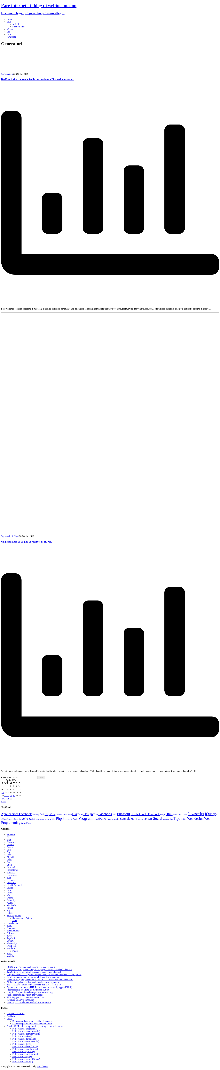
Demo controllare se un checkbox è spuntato (32, 1021)
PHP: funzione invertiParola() (25, 1041)
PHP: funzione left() (21, 1044)
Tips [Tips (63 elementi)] (176, 818)
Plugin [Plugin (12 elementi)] (75, 819)
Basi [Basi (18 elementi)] (42, 814)
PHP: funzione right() (22, 1056)
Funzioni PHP (18, 26)
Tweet (9, 936)
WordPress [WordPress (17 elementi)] (26, 823)
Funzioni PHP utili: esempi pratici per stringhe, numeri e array (35, 1026)
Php (8, 910)
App (9, 849)
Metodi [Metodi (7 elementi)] (47, 819)
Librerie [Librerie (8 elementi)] (15, 819)
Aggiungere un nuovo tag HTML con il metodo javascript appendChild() (39, 987)
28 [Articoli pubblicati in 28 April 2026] (5, 798)
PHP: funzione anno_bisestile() (26, 1031)
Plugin (15, 951)
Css (8, 32)
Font (9, 877)
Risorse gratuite (14, 915)
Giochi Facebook (14, 885)
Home (9, 19)
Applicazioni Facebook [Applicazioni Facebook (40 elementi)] (16, 814)
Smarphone (12, 928)
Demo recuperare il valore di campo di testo (32, 1023)
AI (8, 837)
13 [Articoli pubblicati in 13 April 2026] (3, 792)
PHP (9, 21)
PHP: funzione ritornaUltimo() (26, 1059)
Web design (12, 943)
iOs (8, 895)
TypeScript (12, 938)
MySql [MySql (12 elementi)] (52, 819)
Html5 (9, 892)
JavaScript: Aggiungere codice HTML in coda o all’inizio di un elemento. (40, 979)
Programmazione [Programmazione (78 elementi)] (92, 818)
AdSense (11, 834)
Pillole (10, 913)
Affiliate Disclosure (15, 1013)
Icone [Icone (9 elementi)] (179, 814)
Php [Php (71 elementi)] (59, 818)
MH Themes (42, 1066)
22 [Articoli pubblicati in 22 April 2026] (8, 795)
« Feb (3, 801)
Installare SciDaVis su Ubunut (20, 1000)
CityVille (11, 857)
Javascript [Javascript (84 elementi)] (196, 813)
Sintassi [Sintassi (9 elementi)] (140, 819)
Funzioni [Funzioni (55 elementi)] (123, 814)
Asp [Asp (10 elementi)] (37, 814)
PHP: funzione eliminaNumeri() (26, 1034)
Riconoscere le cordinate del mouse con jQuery (28, 990)
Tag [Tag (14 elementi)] (171, 819)
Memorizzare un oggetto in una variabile (25, 995)
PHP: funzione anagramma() (25, 1029)
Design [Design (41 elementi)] (88, 814)
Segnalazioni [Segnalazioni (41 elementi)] (128, 818)
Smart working (13, 930)
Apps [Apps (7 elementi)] (34, 814)
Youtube (10, 956)
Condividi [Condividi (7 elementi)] (59, 814)
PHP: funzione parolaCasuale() (26, 1049)
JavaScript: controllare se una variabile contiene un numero (33, 977)
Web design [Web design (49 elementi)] (195, 818)
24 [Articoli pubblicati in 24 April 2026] (14, 795)
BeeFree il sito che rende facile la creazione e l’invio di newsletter (37, 79)
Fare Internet (12, 870)
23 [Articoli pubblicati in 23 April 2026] (11, 795)
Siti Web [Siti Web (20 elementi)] (148, 818)
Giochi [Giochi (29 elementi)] (135, 814)
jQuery (10, 29)
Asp (8, 852)
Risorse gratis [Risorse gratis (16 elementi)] (113, 819)
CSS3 (9, 865)
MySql (10, 908)
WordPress (11, 948)
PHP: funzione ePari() (22, 1036)
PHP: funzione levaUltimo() (25, 1046)
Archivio (11, 1016)
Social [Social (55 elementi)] (157, 818)
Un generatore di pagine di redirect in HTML (26, 541)
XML (9, 953)
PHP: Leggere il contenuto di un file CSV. (25, 997)
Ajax (9, 839)
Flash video (12, 875)
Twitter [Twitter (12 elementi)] (184, 819)
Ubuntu (10, 941)
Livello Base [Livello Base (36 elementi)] (27, 818)
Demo (9, 1018)
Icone (14, 920)
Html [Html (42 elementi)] (169, 814)
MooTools (11, 905)
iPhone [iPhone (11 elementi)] (184, 814)
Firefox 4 (11, 872)
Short (16, 536)
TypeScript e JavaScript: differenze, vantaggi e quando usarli (34, 972)
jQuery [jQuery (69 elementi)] (210, 814)
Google (10, 887)
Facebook (11, 867)
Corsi (9, 860)
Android (10, 844)
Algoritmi (11, 842)
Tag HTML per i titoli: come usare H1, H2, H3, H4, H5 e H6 (34, 984)
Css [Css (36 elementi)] (74, 814)
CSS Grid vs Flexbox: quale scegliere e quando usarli (31, 967)
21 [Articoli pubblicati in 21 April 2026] (5, 795)
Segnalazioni (7, 74)
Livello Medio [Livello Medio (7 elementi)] (40, 819)
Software (11, 933)
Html (9, 34)
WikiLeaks (12, 946)
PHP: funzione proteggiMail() (25, 1054)
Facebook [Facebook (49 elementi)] (105, 814)
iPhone (10, 898)
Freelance (11, 880)
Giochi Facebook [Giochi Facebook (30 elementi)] (149, 814)
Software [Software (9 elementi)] (166, 819)
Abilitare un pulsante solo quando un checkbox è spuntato (33, 982)
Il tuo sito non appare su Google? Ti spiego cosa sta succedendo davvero (39, 969)
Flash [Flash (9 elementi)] (114, 814)
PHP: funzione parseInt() (23, 1051)
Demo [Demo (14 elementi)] (80, 814)
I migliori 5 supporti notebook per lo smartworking (30, 992)
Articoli (15, 24)
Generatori (11, 882)
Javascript (11, 37)
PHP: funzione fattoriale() (24, 1039)
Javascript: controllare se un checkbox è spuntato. (29, 1002)
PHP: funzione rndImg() (23, 1061)
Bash (9, 854)
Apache (10, 847)
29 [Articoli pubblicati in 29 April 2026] (8, 798)
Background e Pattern (22, 918)
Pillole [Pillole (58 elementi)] (67, 818)
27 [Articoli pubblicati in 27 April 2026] (3, 798)
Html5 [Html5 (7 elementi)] (175, 814)
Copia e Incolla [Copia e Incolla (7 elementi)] (67, 814)
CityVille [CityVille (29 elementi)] (50, 814)
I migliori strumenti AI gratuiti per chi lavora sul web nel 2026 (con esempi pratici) (44, 974)
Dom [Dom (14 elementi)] (95, 814)
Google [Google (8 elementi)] (162, 814)
